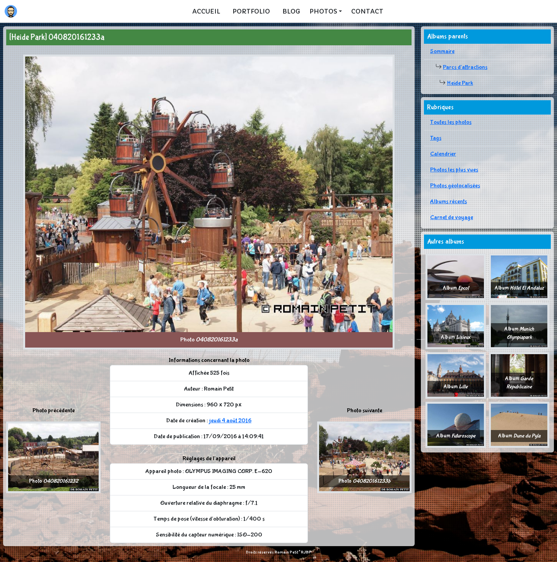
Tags (435, 138)
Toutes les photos (451, 122)
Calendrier (443, 154)
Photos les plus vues (454, 169)
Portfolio (251, 11)
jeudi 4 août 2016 (230, 420)
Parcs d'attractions (465, 67)
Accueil (206, 11)
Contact (367, 11)
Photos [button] (323, 11)
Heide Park (460, 83)
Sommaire (442, 51)
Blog (291, 11)
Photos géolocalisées (455, 185)
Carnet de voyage (451, 217)
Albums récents (448, 201)
